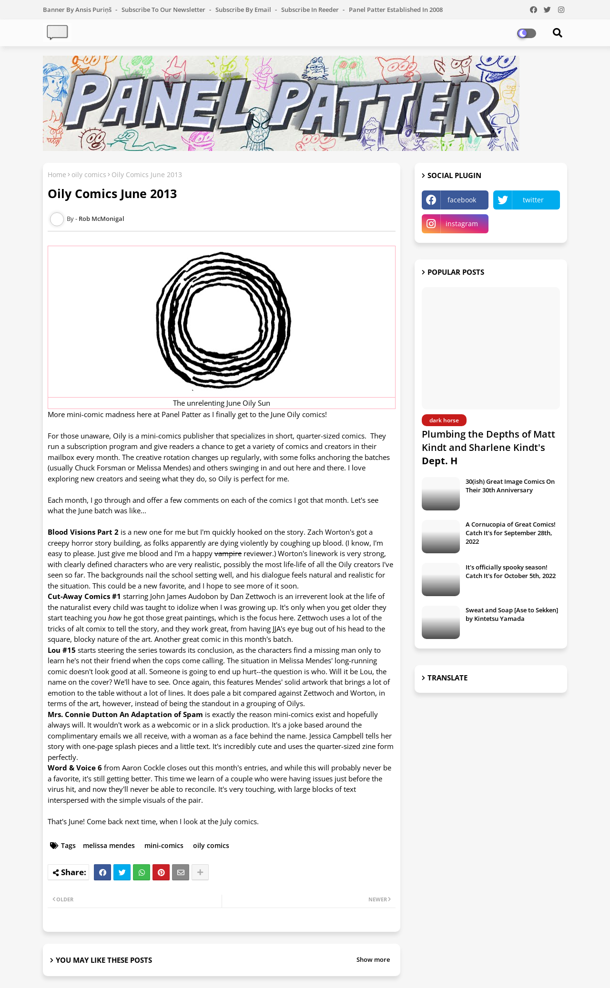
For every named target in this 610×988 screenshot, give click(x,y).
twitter (533, 199)
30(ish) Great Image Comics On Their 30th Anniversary (510, 485)
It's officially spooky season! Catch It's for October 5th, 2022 (511, 571)
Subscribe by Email (244, 9)
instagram (462, 223)
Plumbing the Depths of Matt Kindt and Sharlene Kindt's (488, 447)
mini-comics (163, 845)
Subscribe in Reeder (310, 9)
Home (57, 174)
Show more (373, 959)
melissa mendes (109, 845)
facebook (461, 199)
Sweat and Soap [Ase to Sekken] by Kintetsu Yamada (512, 614)
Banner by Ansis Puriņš (78, 9)
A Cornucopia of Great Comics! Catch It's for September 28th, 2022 (511, 533)
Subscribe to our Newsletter (164, 9)
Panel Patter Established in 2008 (396, 9)
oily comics (88, 174)
